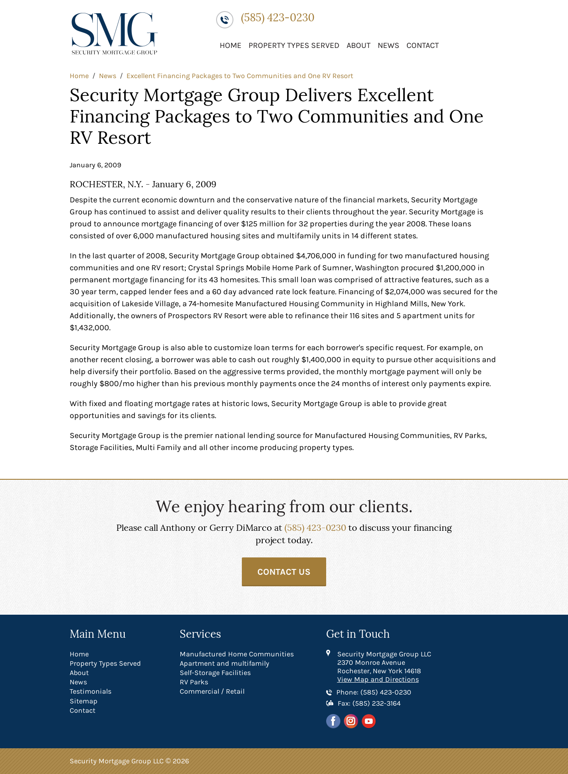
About (359, 45)
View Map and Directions (378, 679)
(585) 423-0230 (278, 18)
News (388, 45)
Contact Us (284, 572)
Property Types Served (293, 45)
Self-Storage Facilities (215, 672)
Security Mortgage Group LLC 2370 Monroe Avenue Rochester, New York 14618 (384, 662)
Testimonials (90, 691)
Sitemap (84, 701)
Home (230, 45)
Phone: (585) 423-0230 (373, 692)
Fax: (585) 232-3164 (369, 703)
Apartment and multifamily (224, 663)
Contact (422, 45)
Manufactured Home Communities (237, 654)
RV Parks (194, 682)
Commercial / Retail (212, 691)
